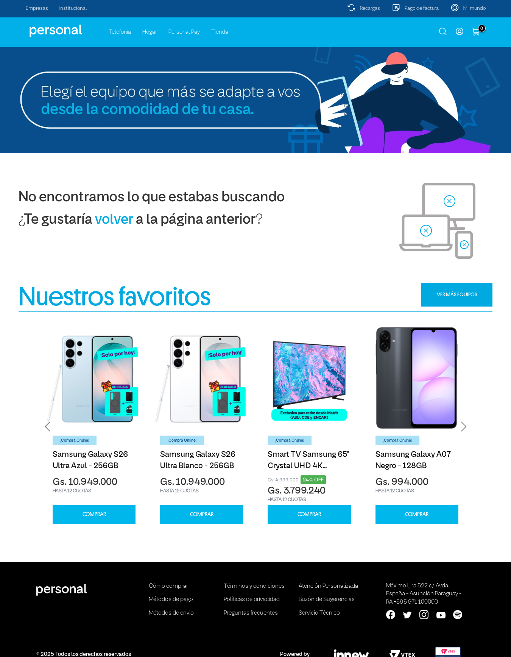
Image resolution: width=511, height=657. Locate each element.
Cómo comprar (168, 586)
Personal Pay (184, 32)
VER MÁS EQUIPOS (457, 294)
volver (114, 220)
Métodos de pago (171, 599)
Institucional (73, 8)
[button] (47, 427)
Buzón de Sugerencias (327, 599)
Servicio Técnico (319, 613)
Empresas (37, 8)
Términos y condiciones (254, 586)
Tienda (219, 32)
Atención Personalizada (328, 586)
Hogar (149, 32)
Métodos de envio (171, 613)
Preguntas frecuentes (251, 613)
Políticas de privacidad (252, 599)
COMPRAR (94, 514)
